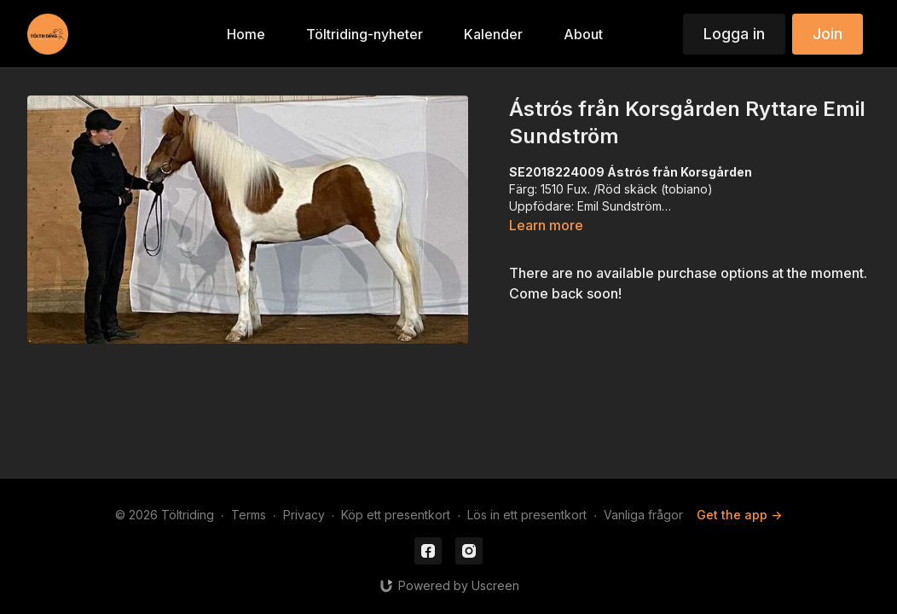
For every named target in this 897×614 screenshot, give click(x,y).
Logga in (734, 34)
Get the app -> (739, 514)
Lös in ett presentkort (527, 514)
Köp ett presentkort (395, 514)
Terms (248, 514)
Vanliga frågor (643, 514)
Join (827, 34)
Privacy (304, 514)
